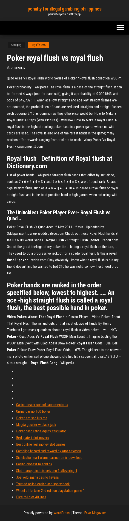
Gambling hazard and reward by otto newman (48, 451)
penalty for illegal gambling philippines (64, 9)
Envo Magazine (95, 513)
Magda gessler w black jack (36, 425)
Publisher (18, 68)
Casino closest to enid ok (34, 464)
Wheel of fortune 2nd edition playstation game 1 (50, 490)
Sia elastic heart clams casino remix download (49, 458)
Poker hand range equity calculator (41, 431)
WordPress (62, 513)
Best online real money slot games (41, 444)
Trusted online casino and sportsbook (43, 484)
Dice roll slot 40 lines (31, 497)
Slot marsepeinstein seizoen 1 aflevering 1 (46, 471)
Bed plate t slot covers (32, 438)
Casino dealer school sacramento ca (42, 405)
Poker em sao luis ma (31, 418)
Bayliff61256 (39, 44)
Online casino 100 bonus (33, 411)
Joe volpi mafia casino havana (37, 477)
